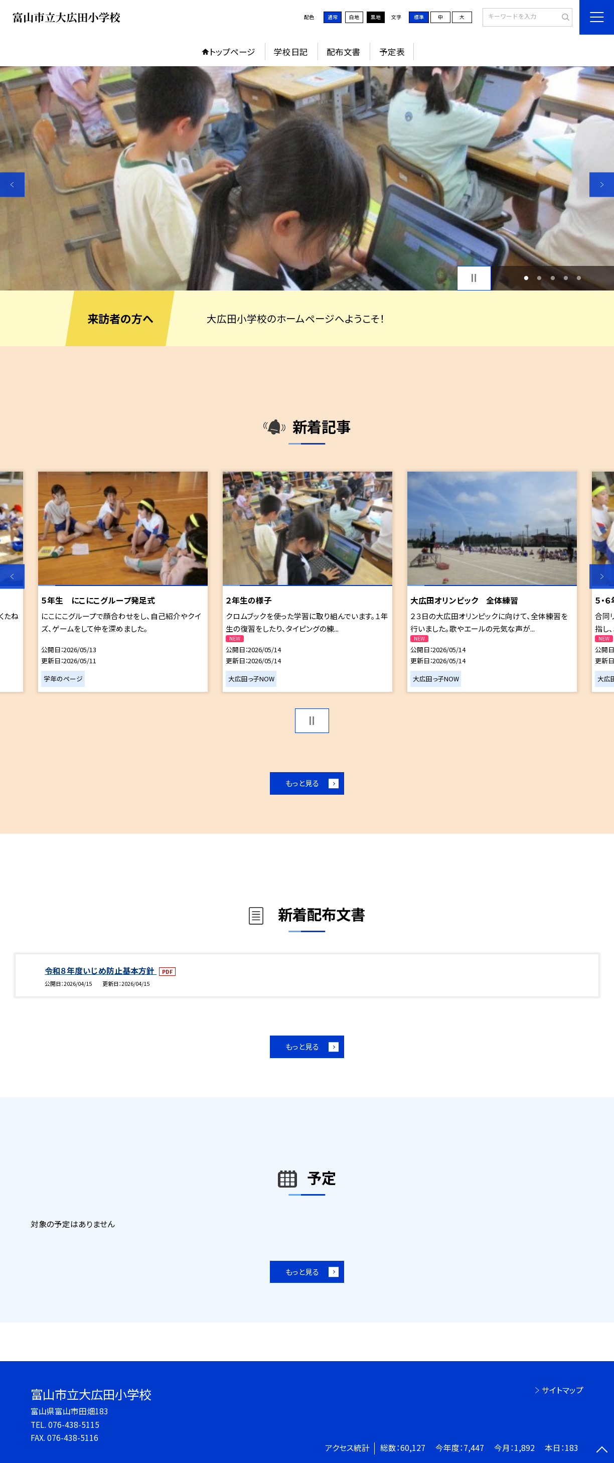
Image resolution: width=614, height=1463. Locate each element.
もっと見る (302, 783)
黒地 (376, 17)
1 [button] (526, 278)
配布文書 (344, 52)
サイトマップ (562, 1390)
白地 (354, 17)
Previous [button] (12, 184)
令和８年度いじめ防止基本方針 (101, 970)
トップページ (232, 52)
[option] (307, 178)
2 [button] (539, 278)
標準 (419, 17)
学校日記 (291, 52)
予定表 (392, 52)
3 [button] (552, 278)
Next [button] (601, 184)
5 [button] (579, 278)
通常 (333, 17)
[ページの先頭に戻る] (601, 1450)
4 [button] (565, 278)
